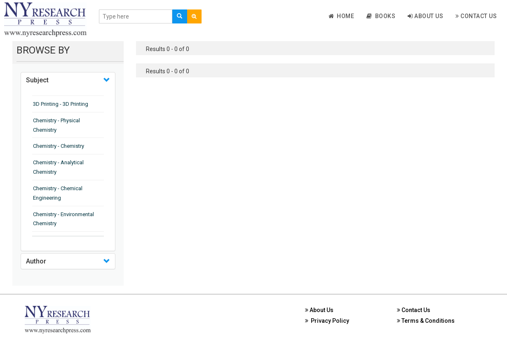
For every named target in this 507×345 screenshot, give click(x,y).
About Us (425, 16)
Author (36, 261)
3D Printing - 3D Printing (60, 104)
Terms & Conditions (426, 320)
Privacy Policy (327, 320)
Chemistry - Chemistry (58, 146)
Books (380, 16)
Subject (37, 80)
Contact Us (476, 16)
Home (341, 16)
